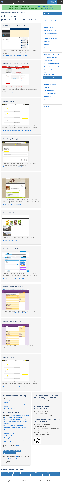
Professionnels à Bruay (54, 475)
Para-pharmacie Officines (51, 78)
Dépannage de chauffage (51, 47)
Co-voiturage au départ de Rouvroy (14, 429)
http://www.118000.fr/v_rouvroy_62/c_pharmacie (14, 278)
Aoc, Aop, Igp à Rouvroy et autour (13, 425)
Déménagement (48, 41)
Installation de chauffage (50, 57)
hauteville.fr (16, 475)
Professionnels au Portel (7, 475)
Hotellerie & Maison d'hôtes (51, 54)
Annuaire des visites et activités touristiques (16, 419)
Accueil (6, 2)
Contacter (17, 445)
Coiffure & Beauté (49, 24)
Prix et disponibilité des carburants (20, 415)
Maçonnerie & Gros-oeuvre (51, 66)
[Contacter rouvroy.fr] (61, 2)
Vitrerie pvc (47, 103)
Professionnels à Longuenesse (53, 472)
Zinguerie (46, 106)
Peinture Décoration (49, 81)
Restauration (47, 96)
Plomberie (46, 87)
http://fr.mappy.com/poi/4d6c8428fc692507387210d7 (15, 55)
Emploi (20, 2)
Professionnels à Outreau (40, 472)
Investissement (48, 60)
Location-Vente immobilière (51, 63)
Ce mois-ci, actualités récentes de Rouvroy (16, 427)
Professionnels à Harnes (25, 475)
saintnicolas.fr (17, 472)
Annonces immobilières (50, 84)
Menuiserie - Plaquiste (50, 69)
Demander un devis (7, 450)
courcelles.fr (45, 475)
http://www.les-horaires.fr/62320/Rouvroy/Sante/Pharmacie (16, 349)
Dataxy (17, 456)
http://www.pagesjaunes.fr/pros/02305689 (12, 166)
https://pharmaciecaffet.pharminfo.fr (10, 240)
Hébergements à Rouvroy (18, 398)
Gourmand (26, 2)
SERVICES (47, 13)
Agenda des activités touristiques (13, 417)
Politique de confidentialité (45, 6)
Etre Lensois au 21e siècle (7, 472)
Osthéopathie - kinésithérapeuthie (49, 73)
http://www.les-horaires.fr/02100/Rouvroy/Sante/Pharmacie (16, 312)
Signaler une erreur (16, 450)
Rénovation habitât (49, 90)
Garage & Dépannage (50, 93)
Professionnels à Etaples (36, 475)
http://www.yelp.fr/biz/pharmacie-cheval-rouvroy (13, 93)
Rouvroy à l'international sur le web (13, 438)
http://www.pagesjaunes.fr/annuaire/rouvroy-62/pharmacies (16, 130)
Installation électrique (49, 51)
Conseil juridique (48, 27)
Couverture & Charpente (50, 38)
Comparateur (13, 2)
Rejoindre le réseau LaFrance (9, 453)
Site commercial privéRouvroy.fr (52, 2)
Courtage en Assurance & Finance (51, 34)
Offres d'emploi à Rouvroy (11, 408)
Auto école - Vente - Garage (51, 21)
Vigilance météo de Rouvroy (12, 435)
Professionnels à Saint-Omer (27, 472)
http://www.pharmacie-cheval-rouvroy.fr (11, 204)
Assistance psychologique (51, 17)
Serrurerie (46, 99)
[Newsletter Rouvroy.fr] (58, 2)
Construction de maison (50, 30)
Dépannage (47, 44)
